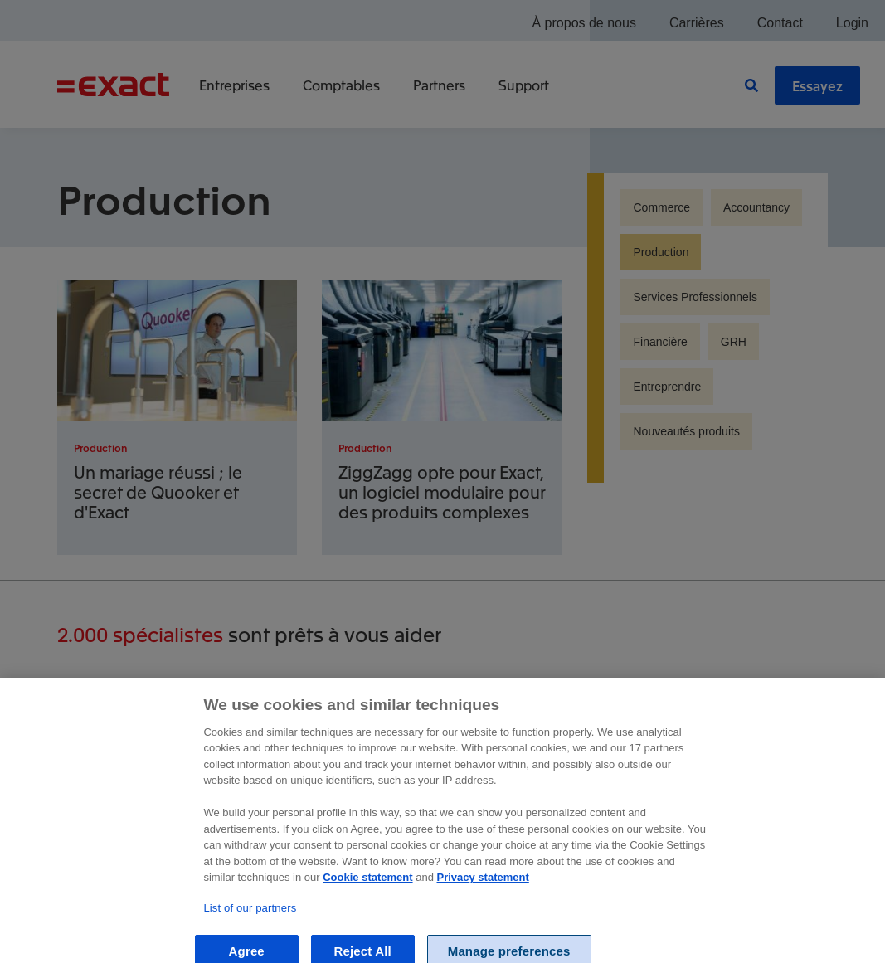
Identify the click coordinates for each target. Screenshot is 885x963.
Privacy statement (483, 892)
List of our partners (249, 923)
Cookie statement (367, 892)
